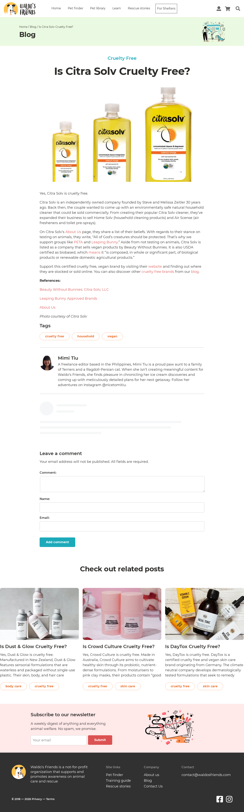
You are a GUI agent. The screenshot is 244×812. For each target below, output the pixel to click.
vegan (112, 336)
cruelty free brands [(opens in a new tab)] (158, 272)
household (85, 336)
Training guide (118, 780)
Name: (45, 499)
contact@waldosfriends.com (206, 775)
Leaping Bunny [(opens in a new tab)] (104, 242)
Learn (116, 8)
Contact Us (153, 786)
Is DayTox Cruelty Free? (192, 646)
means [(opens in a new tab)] (94, 252)
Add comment (57, 542)
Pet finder (75, 8)
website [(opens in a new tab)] (155, 266)
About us (151, 775)
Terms (50, 799)
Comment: (48, 472)
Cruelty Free (122, 58)
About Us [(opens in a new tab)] (73, 232)
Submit (100, 740)
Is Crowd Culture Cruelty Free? (119, 646)
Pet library (98, 8)
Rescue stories (139, 8)
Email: (45, 518)
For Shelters (166, 8)
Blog (33, 27)
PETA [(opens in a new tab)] (78, 242)
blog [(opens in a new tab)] (195, 272)
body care (13, 686)
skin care (127, 686)
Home (56, 8)
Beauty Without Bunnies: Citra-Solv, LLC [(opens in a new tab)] (74, 289)
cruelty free (54, 336)
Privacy (37, 799)
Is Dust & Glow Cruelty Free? (33, 646)
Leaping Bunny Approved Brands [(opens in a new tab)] (68, 298)
